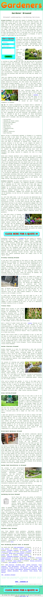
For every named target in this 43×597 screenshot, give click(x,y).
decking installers (25, 551)
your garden (15, 138)
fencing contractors (36, 560)
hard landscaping (27, 501)
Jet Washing (24, 570)
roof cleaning (12, 562)
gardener (25, 33)
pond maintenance (19, 547)
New (5, 586)
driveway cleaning (12, 550)
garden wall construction (16, 553)
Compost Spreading (12, 570)
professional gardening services (15, 509)
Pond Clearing (32, 567)
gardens (21, 27)
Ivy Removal (23, 567)
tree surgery (5, 548)
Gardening (4, 26)
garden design (23, 557)
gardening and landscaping (18, 516)
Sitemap (2, 586)
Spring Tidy (24, 566)
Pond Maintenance (13, 566)
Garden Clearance (32, 564)
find (6, 531)
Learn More (23, 596)
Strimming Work (20, 564)
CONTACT (33, 9)
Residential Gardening (30, 569)
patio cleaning (24, 548)
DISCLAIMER (38, 9)
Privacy (40, 586)
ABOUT (29, 9)
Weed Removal (19, 569)
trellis (30, 323)
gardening (34, 40)
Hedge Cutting (9, 586)
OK (27, 596)
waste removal (17, 560)
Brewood (21, 238)
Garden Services (14, 567)
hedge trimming (24, 554)
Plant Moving (34, 566)
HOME (22, 9)
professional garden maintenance (11, 519)
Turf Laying (10, 569)
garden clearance (25, 559)
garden (39, 24)
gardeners (16, 156)
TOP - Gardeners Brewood (8, 574)
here (12, 541)
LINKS (25, 9)
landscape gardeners (13, 556)
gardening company (14, 207)
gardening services (12, 525)
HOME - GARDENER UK (21, 581)
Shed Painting (9, 564)
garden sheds (5, 554)
